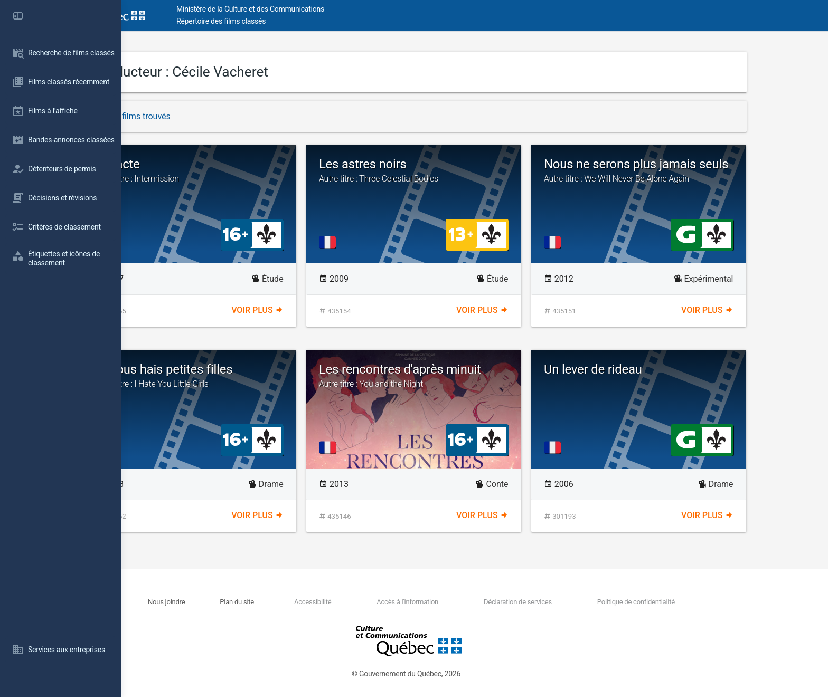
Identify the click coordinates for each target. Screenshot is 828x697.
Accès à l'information (468, 602)
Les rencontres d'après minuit (474, 375)
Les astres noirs (474, 170)
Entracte (249, 170)
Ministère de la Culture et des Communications (311, 9)
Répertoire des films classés (282, 21)
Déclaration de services (578, 602)
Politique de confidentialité (696, 602)
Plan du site (298, 602)
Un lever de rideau (654, 369)
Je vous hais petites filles (249, 375)
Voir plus (318, 310)
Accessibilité (373, 602)
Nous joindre (227, 602)
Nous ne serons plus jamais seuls (699, 170)
